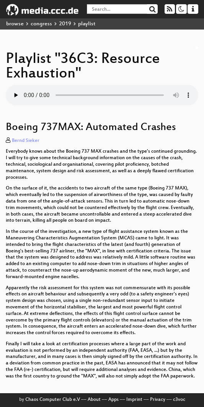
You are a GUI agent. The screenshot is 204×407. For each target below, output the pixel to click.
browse (15, 24)
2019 (65, 24)
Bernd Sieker (25, 140)
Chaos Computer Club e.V (52, 399)
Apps (113, 399)
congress (41, 24)
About (94, 399)
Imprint (134, 399)
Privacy (157, 399)
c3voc (179, 399)
